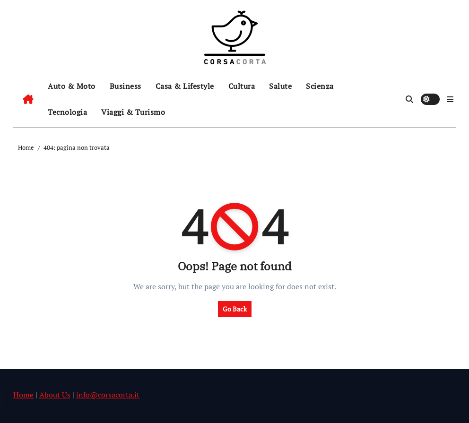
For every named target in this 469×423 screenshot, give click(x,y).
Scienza (320, 86)
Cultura (241, 86)
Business (125, 86)
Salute (280, 86)
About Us (54, 394)
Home (23, 394)
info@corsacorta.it (107, 394)
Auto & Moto (72, 86)
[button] (450, 99)
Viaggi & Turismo (133, 112)
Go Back (235, 308)
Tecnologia (67, 112)
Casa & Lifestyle (185, 86)
